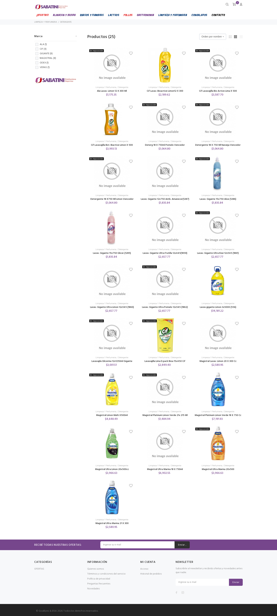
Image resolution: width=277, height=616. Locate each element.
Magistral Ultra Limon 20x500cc (112, 469)
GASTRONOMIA (145, 15)
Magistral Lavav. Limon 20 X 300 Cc (218, 361)
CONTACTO (218, 15)
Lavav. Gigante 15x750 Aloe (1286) (218, 199)
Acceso (144, 569)
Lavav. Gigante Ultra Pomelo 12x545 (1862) (165, 307)
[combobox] (212, 37)
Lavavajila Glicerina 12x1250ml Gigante (112, 361)
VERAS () (42, 67)
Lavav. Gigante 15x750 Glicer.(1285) (112, 253)
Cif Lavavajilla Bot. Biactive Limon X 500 (112, 145)
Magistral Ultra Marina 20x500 (218, 469)
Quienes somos (95, 569)
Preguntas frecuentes (98, 584)
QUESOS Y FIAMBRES (92, 15)
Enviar (235, 582)
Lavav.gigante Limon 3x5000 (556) (218, 307)
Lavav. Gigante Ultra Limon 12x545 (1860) (112, 307)
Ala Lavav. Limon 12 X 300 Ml (112, 91)
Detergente (123, 87)
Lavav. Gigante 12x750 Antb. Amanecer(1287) (165, 199)
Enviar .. (182, 545)
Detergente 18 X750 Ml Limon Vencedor (112, 199)
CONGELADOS (199, 15)
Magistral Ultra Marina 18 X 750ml (165, 469)
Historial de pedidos (151, 574)
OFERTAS (39, 569)
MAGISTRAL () (45, 58)
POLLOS (128, 15)
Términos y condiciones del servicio (106, 574)
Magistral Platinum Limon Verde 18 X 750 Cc (218, 415)
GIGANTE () (44, 54)
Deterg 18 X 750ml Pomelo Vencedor (165, 145)
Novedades (93, 589)
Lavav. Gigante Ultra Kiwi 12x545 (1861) (218, 253)
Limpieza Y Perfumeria (106, 87)
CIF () (40, 49)
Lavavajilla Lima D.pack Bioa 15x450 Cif (165, 361)
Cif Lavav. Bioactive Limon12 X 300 (165, 91)
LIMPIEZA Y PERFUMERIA (172, 15)
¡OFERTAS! (42, 15)
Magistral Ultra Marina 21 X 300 (112, 523)
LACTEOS (113, 15)
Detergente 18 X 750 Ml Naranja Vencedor (218, 145)
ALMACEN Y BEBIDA (64, 15)
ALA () (41, 44)
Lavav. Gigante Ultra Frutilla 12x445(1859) (165, 253)
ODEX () (42, 63)
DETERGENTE (66, 22)
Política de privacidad (98, 579)
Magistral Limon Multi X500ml (112, 415)
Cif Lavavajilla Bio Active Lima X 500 (218, 91)
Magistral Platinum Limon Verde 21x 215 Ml (165, 415)
